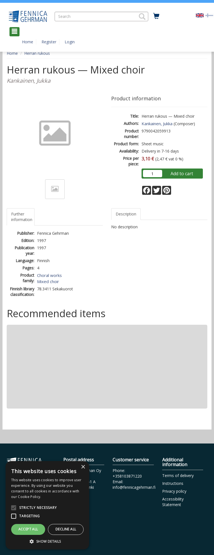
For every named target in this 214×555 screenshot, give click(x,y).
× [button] (83, 467)
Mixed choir (48, 281)
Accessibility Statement (173, 501)
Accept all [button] (28, 529)
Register (49, 41)
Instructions (172, 483)
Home (27, 41)
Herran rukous (37, 53)
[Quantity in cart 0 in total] (156, 16)
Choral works (49, 275)
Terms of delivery (178, 475)
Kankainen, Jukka (157, 123)
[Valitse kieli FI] (209, 15)
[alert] (47, 505)
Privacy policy (174, 491)
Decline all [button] (65, 529)
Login (70, 41)
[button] (142, 16)
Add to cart (182, 173)
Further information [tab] (21, 216)
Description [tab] (126, 214)
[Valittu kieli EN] (200, 15)
